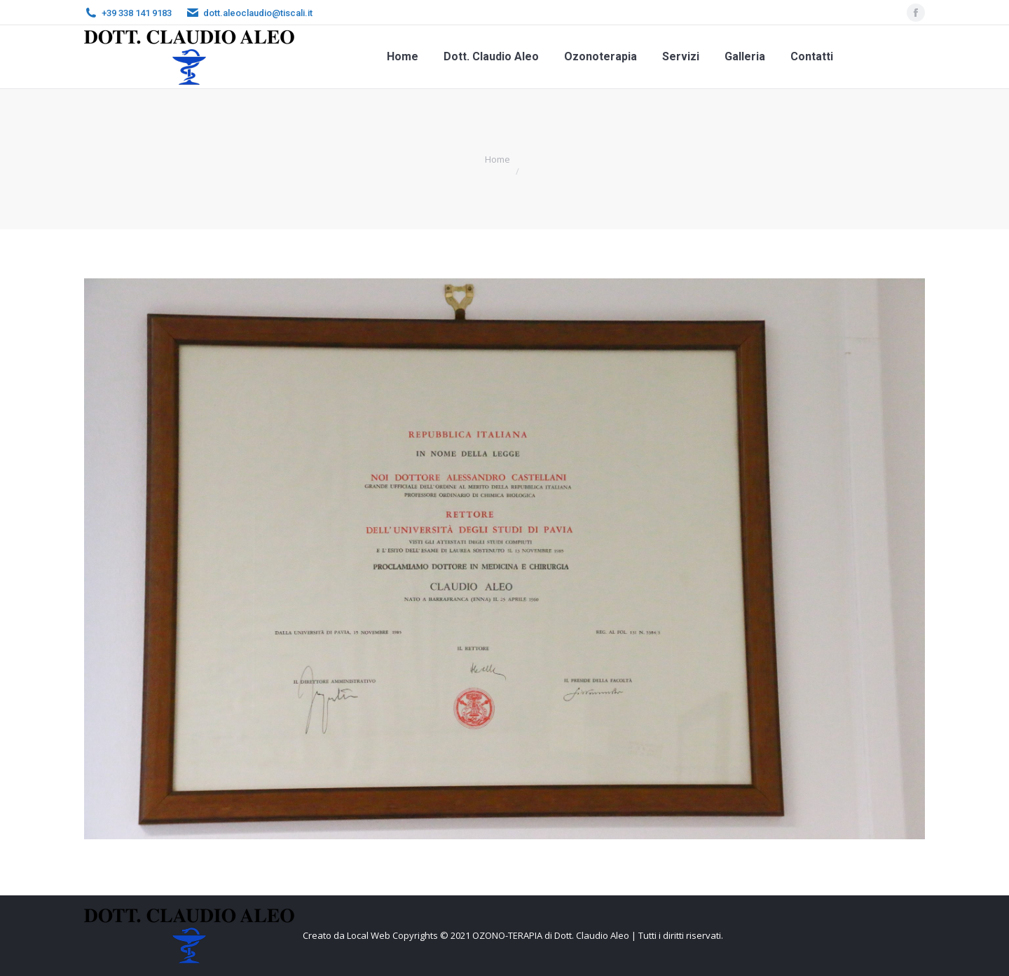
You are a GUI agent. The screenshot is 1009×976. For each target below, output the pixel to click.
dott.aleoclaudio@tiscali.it (258, 13)
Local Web (369, 935)
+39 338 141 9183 (137, 13)
